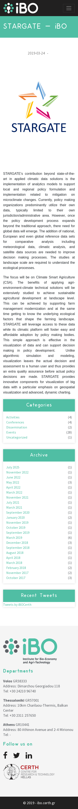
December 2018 (17, 542)
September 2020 (18, 512)
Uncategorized (16, 437)
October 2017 (15, 578)
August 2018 (15, 552)
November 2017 (17, 573)
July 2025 (12, 467)
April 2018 (13, 558)
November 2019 (17, 522)
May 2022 (12, 482)
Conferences (15, 422)
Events (11, 432)
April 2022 (13, 487)
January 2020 (15, 517)
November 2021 (17, 497)
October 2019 (15, 527)
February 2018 (16, 568)
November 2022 (17, 472)
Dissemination (16, 427)
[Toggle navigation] (69, 8)
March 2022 (14, 492)
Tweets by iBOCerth (17, 604)
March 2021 (14, 507)
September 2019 (18, 532)
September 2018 (18, 547)
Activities (13, 417)
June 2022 (13, 477)
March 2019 (14, 537)
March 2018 (14, 563)
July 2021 (12, 502)
